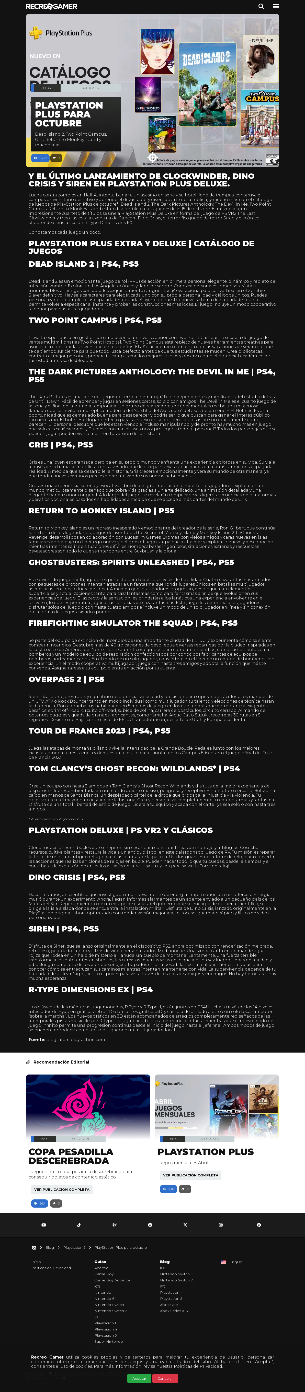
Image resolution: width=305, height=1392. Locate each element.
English (236, 1266)
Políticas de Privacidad (198, 1366)
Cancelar (165, 1378)
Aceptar (139, 1378)
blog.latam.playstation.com (78, 1044)
